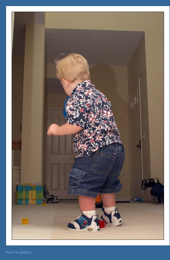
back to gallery (19, 252)
